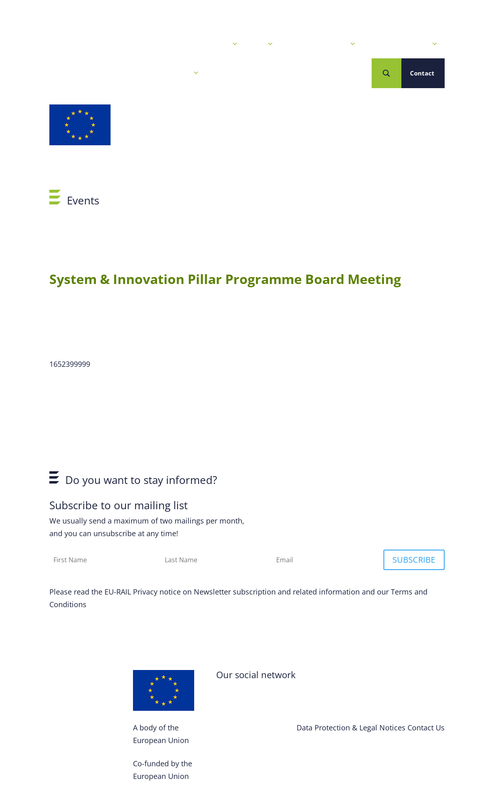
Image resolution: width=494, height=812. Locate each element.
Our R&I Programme (321, 44)
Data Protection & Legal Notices (351, 727)
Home (163, 44)
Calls (261, 44)
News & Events (211, 44)
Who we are (176, 73)
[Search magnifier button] (386, 73)
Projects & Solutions (403, 44)
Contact (422, 73)
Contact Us (426, 727)
